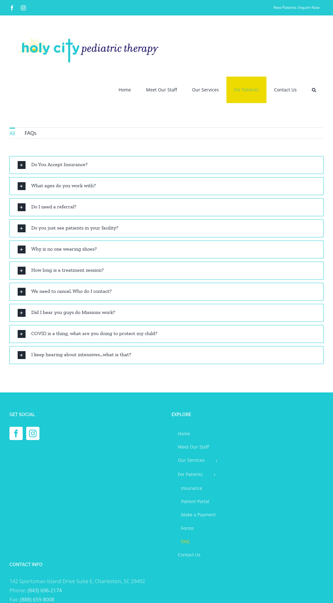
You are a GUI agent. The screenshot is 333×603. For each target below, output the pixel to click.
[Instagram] (32, 433)
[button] (314, 90)
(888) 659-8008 (37, 599)
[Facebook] (16, 433)
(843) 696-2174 (44, 590)
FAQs (31, 133)
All (12, 133)
